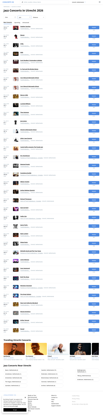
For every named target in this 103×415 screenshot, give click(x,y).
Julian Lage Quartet (26, 138)
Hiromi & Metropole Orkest (28, 130)
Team (52, 399)
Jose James (23, 121)
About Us (53, 395)
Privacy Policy (76, 398)
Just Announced (32, 397)
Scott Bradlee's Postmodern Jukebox (31, 60)
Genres (30, 401)
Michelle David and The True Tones (30, 251)
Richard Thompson (26, 199)
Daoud (22, 329)
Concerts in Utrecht (16, 6)
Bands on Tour (32, 395)
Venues (30, 405)
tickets (94, 27)
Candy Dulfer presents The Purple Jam (31, 147)
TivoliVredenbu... (25, 28)
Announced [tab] (25, 22)
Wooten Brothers (25, 311)
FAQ (52, 401)
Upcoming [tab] (17, 22)
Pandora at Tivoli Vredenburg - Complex (31, 158)
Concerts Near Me (33, 399)
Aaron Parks (24, 225)
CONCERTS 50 (8, 2)
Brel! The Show (24, 277)
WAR (21, 52)
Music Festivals (32, 407)
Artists (30, 403)
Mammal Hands (25, 164)
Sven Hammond (25, 268)
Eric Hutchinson (25, 156)
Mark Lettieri (24, 233)
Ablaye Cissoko (24, 182)
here (16, 406)
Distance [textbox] (35, 17)
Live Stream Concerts (34, 409)
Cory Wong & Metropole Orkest (29, 78)
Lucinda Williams (25, 104)
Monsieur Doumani (26, 285)
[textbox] (24, 17)
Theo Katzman (24, 112)
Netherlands (7, 6)
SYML (22, 44)
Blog (29, 410)
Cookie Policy (75, 396)
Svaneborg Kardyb (25, 173)
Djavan (22, 35)
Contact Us (54, 397)
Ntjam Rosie (24, 242)
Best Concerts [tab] (8, 22)
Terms (73, 401)
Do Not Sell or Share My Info (80, 404)
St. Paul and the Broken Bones (29, 69)
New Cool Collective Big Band (29, 303)
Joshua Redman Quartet (27, 190)
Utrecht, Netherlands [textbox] (78, 2)
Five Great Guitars (25, 294)
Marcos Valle (24, 95)
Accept (15, 410)
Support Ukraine (56, 406)
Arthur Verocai (24, 320)
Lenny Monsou (24, 259)
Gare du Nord (24, 207)
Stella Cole (23, 216)
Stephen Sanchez (25, 26)
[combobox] (79, 2)
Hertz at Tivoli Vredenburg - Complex (30, 201)
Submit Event (55, 403)
